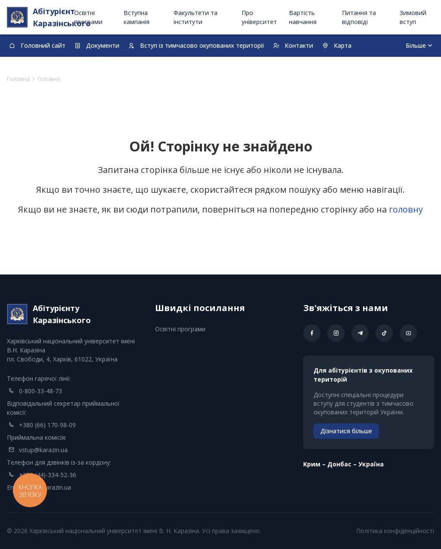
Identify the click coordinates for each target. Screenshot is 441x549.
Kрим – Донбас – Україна (343, 464)
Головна (18, 79)
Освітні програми (88, 17)
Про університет (259, 17)
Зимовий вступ (413, 17)
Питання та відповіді (359, 17)
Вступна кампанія (136, 17)
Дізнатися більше (346, 431)
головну (406, 209)
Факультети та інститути (195, 17)
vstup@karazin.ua (43, 450)
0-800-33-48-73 (40, 391)
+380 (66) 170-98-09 (47, 425)
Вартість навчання (303, 17)
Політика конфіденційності (395, 531)
